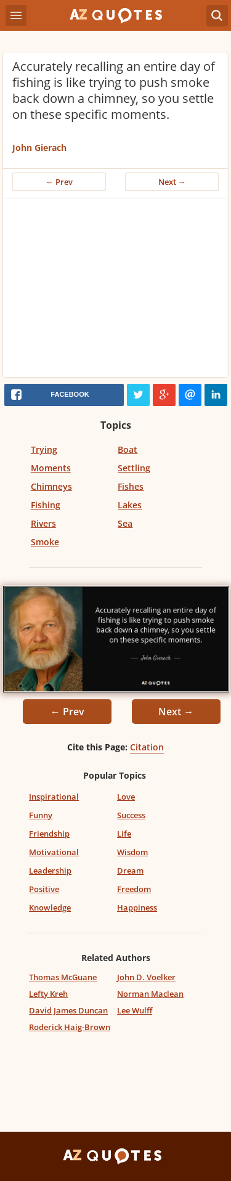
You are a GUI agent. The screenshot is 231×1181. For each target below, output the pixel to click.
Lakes (130, 505)
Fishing (45, 505)
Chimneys (51, 486)
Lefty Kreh (48, 993)
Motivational (54, 852)
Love (126, 796)
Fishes (131, 486)
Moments (51, 468)
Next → (172, 181)
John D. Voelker (146, 977)
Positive (44, 889)
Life (124, 833)
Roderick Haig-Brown (69, 1027)
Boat (127, 449)
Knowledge (50, 907)
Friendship (49, 833)
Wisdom (132, 852)
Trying (44, 449)
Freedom (134, 889)
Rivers (43, 523)
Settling (134, 468)
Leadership (50, 870)
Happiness (137, 907)
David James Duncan (68, 1010)
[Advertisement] (115, 291)
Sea (125, 523)
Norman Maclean (150, 993)
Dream (130, 870)
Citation (147, 747)
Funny (40, 815)
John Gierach (39, 147)
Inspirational (54, 796)
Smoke (45, 542)
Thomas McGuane (63, 977)
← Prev (59, 181)
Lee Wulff (134, 1010)
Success (131, 815)
